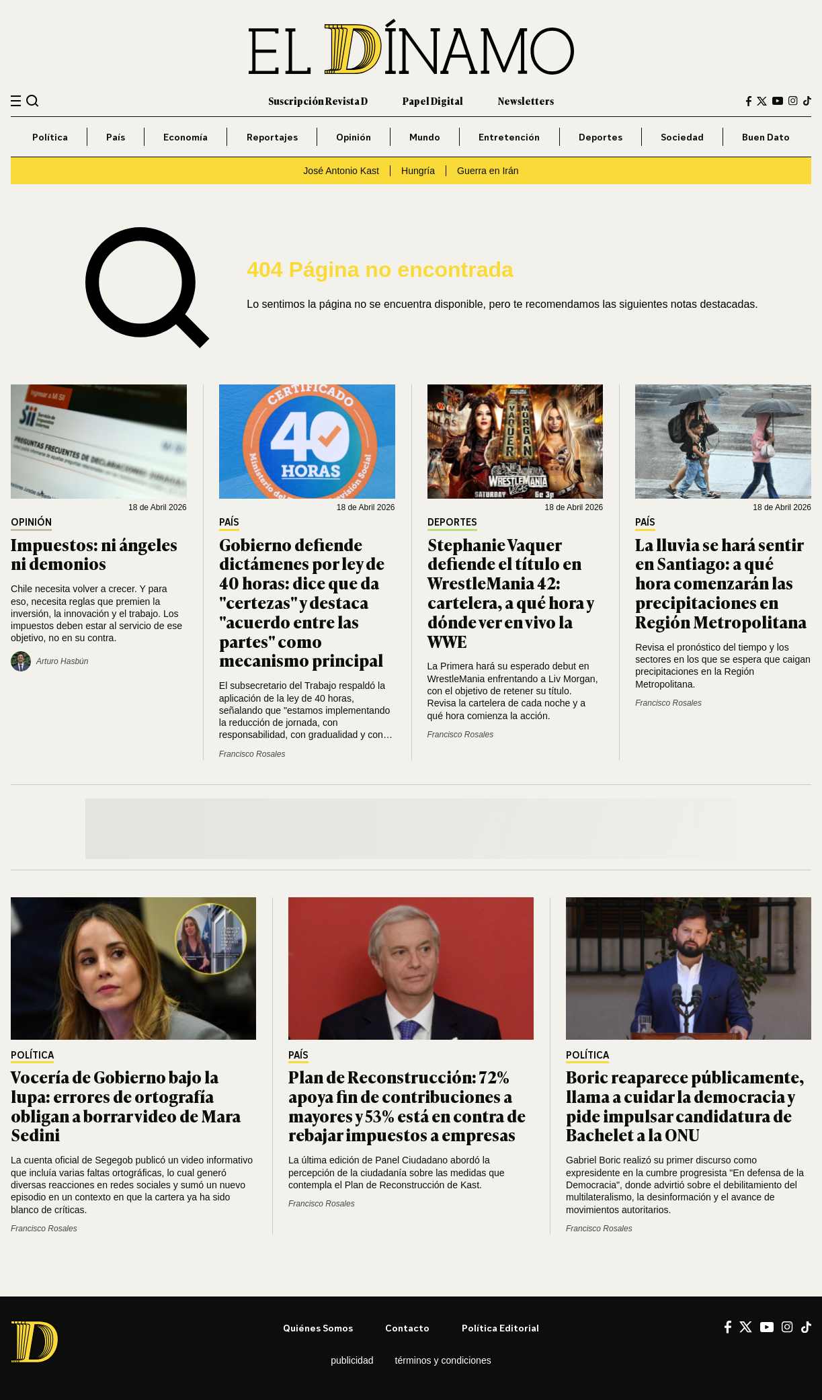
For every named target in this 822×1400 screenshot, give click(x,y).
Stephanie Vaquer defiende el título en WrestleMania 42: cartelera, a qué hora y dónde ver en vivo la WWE (510, 592)
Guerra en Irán (488, 170)
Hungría (418, 170)
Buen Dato (766, 136)
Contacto (407, 1327)
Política (50, 136)
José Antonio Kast (341, 170)
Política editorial (500, 1327)
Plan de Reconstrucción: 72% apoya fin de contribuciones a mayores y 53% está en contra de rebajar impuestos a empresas (407, 1105)
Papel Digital (433, 100)
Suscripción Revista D (318, 100)
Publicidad (352, 1360)
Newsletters (526, 100)
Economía (185, 136)
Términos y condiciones (443, 1360)
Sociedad (682, 136)
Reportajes (272, 136)
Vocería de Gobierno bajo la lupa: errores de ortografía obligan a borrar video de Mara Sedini (126, 1105)
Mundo (424, 136)
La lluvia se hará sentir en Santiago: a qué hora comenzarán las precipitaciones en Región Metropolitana (721, 582)
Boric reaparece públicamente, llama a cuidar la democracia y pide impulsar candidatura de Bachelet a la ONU (685, 1105)
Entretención (509, 136)
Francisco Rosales (252, 754)
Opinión (353, 136)
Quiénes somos (318, 1327)
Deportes (600, 136)
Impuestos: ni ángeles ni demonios (94, 553)
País (115, 136)
